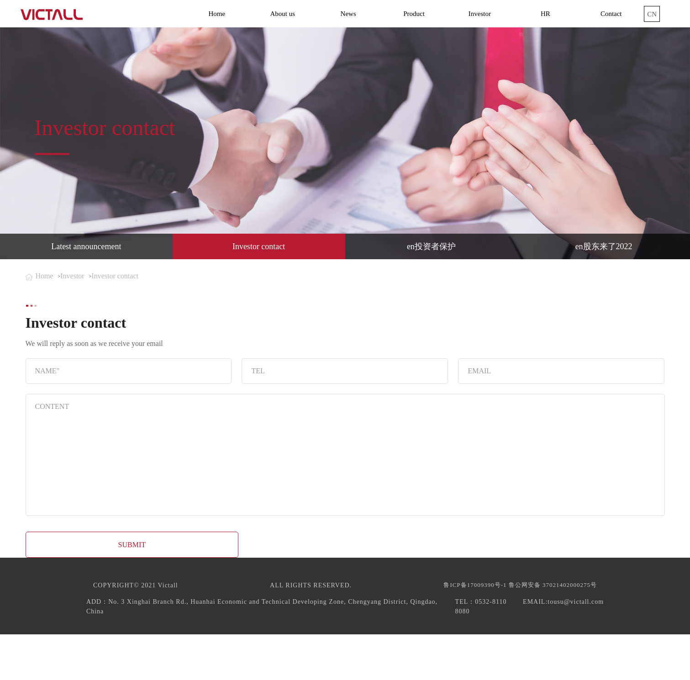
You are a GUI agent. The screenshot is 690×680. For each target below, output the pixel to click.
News (348, 13)
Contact (611, 13)
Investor (480, 13)
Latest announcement (86, 246)
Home (217, 13)
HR (545, 13)
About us (282, 13)
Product (414, 13)
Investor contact (258, 246)
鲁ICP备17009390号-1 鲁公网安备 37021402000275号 (520, 584)
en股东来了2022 (603, 246)
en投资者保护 (431, 246)
